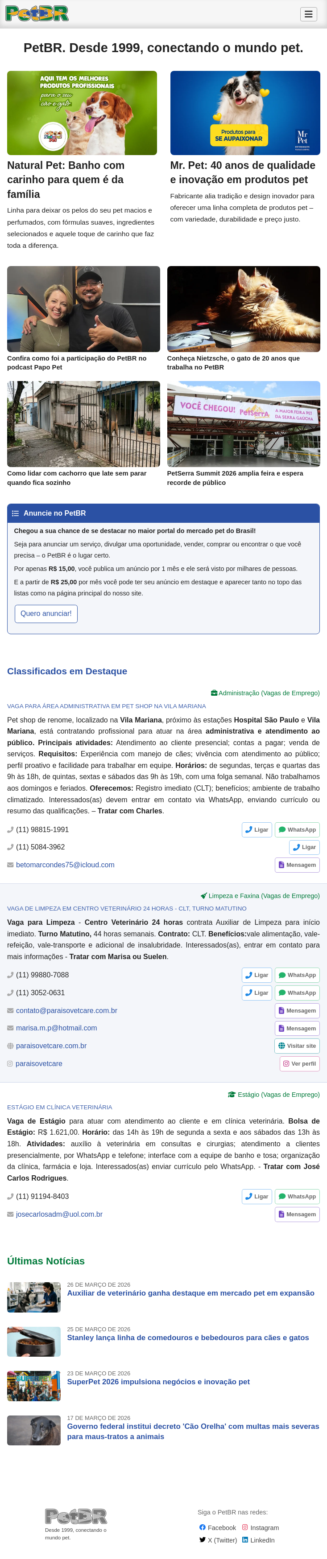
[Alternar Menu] (308, 14)
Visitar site (301, 1050)
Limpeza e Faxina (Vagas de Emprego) (264, 900)
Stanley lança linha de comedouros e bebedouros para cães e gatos (188, 1342)
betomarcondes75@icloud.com (65, 869)
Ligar (261, 834)
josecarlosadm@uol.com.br (59, 1219)
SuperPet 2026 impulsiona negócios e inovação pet (158, 1386)
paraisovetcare (39, 1068)
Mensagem (301, 869)
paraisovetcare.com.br (51, 1050)
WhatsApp (302, 834)
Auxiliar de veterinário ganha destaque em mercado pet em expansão (191, 1297)
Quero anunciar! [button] (46, 618)
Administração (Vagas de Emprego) (269, 697)
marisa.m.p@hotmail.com (56, 1032)
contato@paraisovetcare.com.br (66, 1015)
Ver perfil (304, 1068)
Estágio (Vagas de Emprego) (279, 1099)
